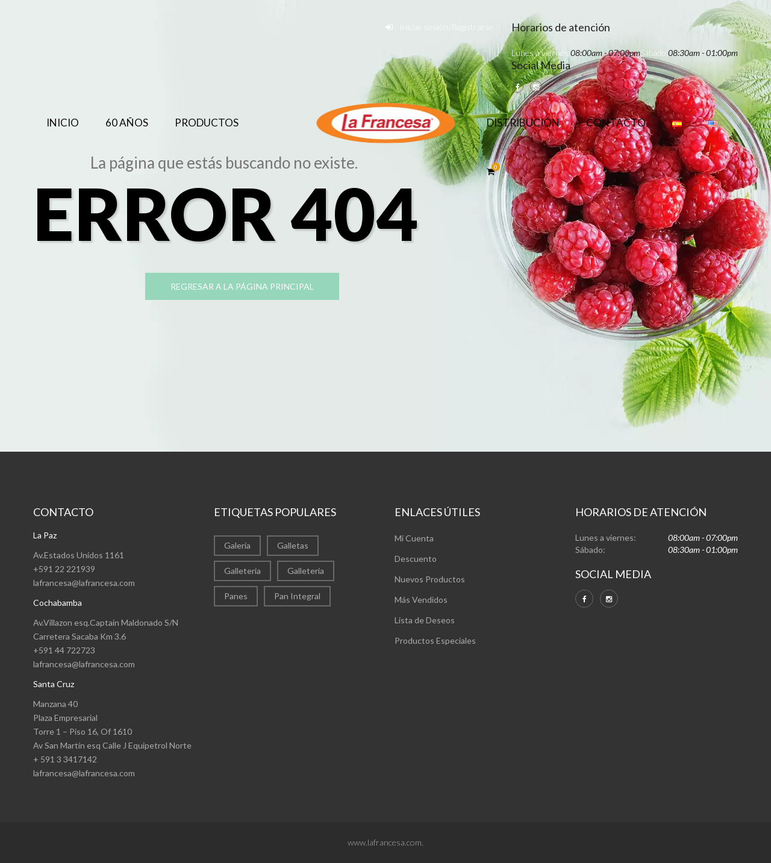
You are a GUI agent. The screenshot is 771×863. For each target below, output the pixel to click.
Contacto (616, 122)
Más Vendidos (421, 599)
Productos (207, 122)
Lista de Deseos (425, 620)
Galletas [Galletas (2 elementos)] (292, 545)
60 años (126, 122)
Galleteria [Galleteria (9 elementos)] (242, 570)
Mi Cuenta (414, 538)
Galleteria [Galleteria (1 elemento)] (305, 570)
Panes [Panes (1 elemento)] (236, 596)
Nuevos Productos (430, 579)
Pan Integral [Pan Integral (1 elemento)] (297, 596)
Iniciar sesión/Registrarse (446, 27)
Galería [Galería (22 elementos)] (237, 545)
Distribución (523, 122)
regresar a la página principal (250, 287)
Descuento (416, 558)
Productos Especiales (435, 640)
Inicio (62, 122)
